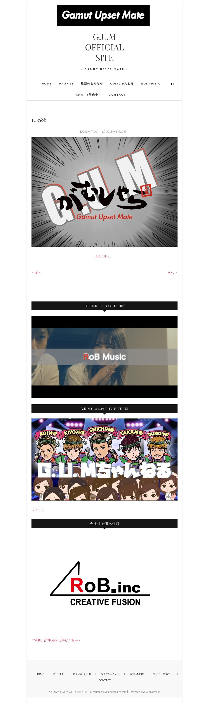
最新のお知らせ (92, 83)
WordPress (153, 692)
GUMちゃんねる (122, 83)
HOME (47, 83)
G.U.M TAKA (89, 131)
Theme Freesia (117, 692)
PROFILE (66, 83)
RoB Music (151, 83)
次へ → (173, 272)
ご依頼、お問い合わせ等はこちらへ (55, 640)
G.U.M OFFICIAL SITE (104, 47)
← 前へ (36, 272)
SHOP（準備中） (89, 94)
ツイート (37, 510)
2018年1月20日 (114, 131)
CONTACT (117, 94)
